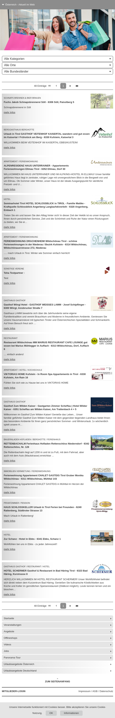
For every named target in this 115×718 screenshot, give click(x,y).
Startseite (9, 618)
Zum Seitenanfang (57, 680)
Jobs (6, 651)
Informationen (71, 713)
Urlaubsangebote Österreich (19, 664)
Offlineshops (10, 638)
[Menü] (105, 4)
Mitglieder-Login (13, 691)
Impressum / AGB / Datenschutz (95, 691)
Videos (7, 644)
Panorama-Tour (12, 657)
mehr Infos (9, 112)
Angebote (9, 631)
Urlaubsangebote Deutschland (20, 670)
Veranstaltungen (12, 624)
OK (51, 713)
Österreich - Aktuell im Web (20, 4)
